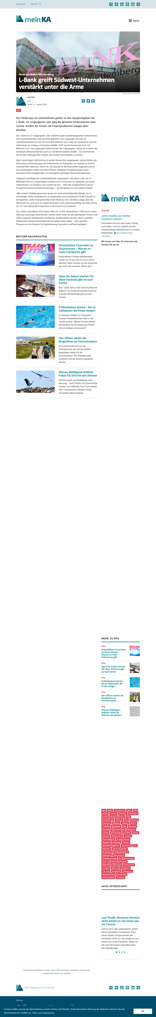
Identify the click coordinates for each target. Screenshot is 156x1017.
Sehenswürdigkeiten (110, 846)
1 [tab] (116, 952)
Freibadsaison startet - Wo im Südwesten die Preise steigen (77, 309)
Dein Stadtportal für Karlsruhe (35, 987)
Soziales (126, 833)
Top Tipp (106, 871)
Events (105, 813)
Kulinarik (134, 820)
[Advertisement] (120, 141)
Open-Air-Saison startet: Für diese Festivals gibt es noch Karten (76, 280)
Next (136, 904)
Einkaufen (106, 823)
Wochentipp (116, 833)
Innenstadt (126, 846)
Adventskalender (120, 849)
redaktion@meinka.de (52, 973)
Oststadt (106, 868)
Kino (124, 826)
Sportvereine (118, 855)
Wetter (133, 823)
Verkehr (127, 836)
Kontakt (21, 4)
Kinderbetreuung (109, 858)
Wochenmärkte (108, 874)
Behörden (106, 849)
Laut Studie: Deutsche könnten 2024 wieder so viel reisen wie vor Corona (120, 921)
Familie (105, 833)
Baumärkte (122, 874)
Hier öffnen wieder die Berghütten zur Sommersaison (78, 339)
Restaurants (117, 836)
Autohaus (120, 878)
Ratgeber (106, 842)
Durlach (118, 865)
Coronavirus (119, 810)
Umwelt (125, 823)
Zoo (126, 820)
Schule (135, 833)
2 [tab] (119, 952)
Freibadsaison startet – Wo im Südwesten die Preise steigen (112, 684)
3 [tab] (122, 952)
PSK (128, 817)
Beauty (115, 868)
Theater (125, 842)
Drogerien (116, 871)
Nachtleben (107, 852)
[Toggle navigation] (134, 20)
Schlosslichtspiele (119, 862)
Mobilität (123, 813)
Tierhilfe (106, 826)
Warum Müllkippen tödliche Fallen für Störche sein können (78, 373)
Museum (132, 826)
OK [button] (142, 1011)
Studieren (131, 829)
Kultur (121, 817)
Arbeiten (106, 836)
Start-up (105, 862)
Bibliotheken (107, 865)
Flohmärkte (127, 871)
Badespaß (116, 826)
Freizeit (113, 813)
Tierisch (119, 820)
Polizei (105, 817)
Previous (105, 904)
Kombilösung (107, 820)
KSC (135, 810)
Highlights (106, 855)
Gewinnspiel (119, 829)
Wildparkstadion (121, 852)
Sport (129, 810)
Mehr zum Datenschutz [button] (43, 1013)
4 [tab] (124, 952)
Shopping (116, 842)
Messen (113, 817)
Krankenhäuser (123, 839)
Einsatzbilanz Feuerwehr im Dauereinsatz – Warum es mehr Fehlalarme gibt (76, 249)
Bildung (116, 823)
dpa (29, 101)
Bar (120, 858)
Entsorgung (129, 858)
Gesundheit (107, 829)
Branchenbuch (108, 839)
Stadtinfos (133, 813)
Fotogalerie (125, 868)
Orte (135, 846)
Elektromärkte (108, 878)
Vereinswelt (129, 865)
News (110, 810)
